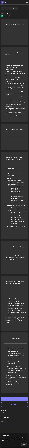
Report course (5, 424)
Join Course (14, 399)
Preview (14, 404)
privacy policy (5, 440)
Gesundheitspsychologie (10, 8)
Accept (23, 444)
